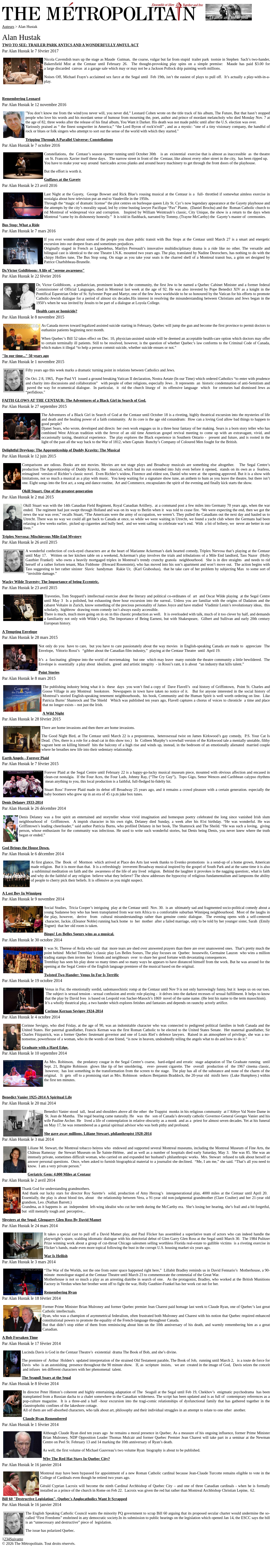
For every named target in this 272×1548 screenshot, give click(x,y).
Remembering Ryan (60, 1292)
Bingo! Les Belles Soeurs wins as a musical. (79, 934)
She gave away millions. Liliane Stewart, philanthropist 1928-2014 (98, 1133)
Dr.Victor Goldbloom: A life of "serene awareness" (43, 270)
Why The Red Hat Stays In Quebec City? (76, 1459)
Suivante (16, 1539)
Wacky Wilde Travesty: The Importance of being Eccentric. (50, 582)
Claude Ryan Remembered (45, 1418)
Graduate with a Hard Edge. (45, 1047)
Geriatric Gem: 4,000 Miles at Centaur (59, 1174)
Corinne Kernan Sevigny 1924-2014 (74, 1011)
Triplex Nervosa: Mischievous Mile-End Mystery (42, 536)
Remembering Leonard (21, 99)
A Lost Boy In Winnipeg (21, 893)
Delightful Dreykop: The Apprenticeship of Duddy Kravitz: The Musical (61, 450)
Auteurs (8, 26)
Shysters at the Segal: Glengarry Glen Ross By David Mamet (51, 1220)
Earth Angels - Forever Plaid (25, 758)
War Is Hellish (56, 1256)
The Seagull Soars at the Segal (46, 1377)
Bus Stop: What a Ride (20, 225)
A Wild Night (53, 713)
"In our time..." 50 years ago (25, 356)
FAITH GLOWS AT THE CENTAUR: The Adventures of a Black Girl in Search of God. (74, 400)
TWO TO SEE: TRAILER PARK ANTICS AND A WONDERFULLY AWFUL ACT (70, 45)
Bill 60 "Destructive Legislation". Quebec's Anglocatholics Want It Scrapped (64, 1499)
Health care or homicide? (56, 311)
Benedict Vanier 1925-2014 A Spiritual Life (37, 1097)
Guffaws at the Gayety (62, 179)
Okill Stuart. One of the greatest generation (57, 491)
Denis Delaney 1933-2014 (22, 802)
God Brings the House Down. (26, 848)
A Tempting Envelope (19, 632)
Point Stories (49, 672)
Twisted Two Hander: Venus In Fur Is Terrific (81, 975)
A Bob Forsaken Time (20, 1337)
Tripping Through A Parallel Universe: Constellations (69, 139)
